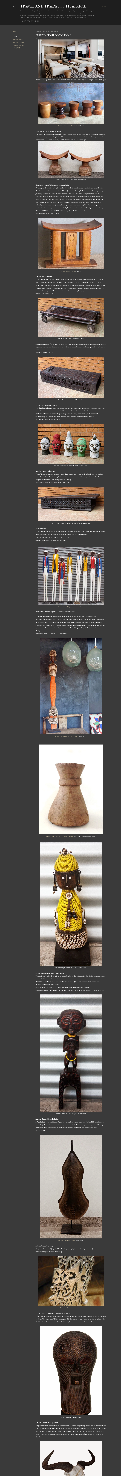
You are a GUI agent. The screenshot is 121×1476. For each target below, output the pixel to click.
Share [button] (15, 31)
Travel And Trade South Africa (53, 6)
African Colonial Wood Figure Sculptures (66, 607)
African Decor (18, 40)
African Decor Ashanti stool (67, 271)
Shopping (16, 48)
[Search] (105, 6)
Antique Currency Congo (66, 1240)
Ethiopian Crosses (66, 1308)
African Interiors (18, 45)
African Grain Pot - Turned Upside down (59, 836)
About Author (32, 21)
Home (22, 21)
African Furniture (19, 42)
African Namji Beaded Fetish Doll (66, 736)
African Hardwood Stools (66, 126)
